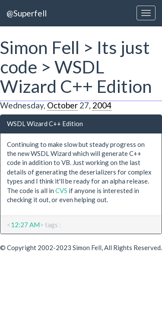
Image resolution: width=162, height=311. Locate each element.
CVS (61, 190)
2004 (101, 105)
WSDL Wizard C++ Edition (45, 123)
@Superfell (26, 13)
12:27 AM (25, 224)
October (62, 105)
